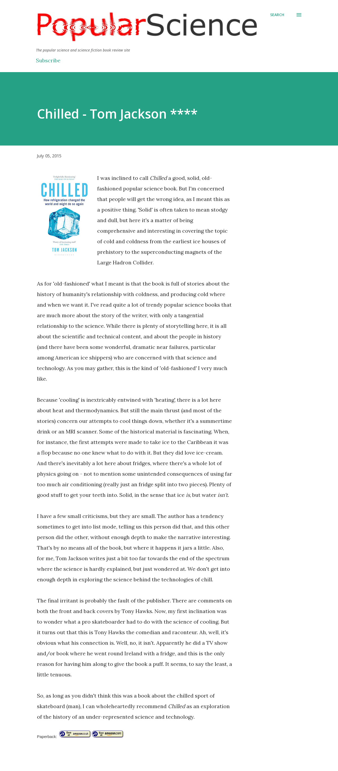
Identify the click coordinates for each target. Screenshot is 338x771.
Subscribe (48, 60)
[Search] (277, 15)
